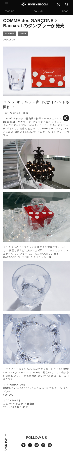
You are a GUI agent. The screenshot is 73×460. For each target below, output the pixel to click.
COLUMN (38, 11)
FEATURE (9, 11)
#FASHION (9, 33)
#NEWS (22, 33)
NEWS (65, 11)
